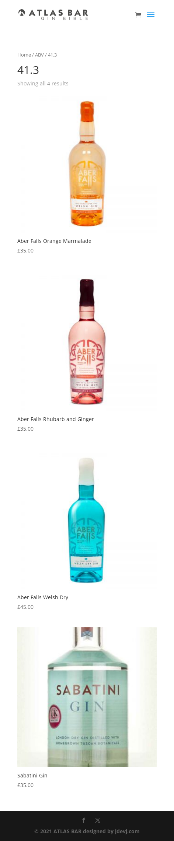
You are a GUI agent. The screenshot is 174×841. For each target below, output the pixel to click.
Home (24, 54)
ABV (39, 54)
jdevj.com (127, 831)
